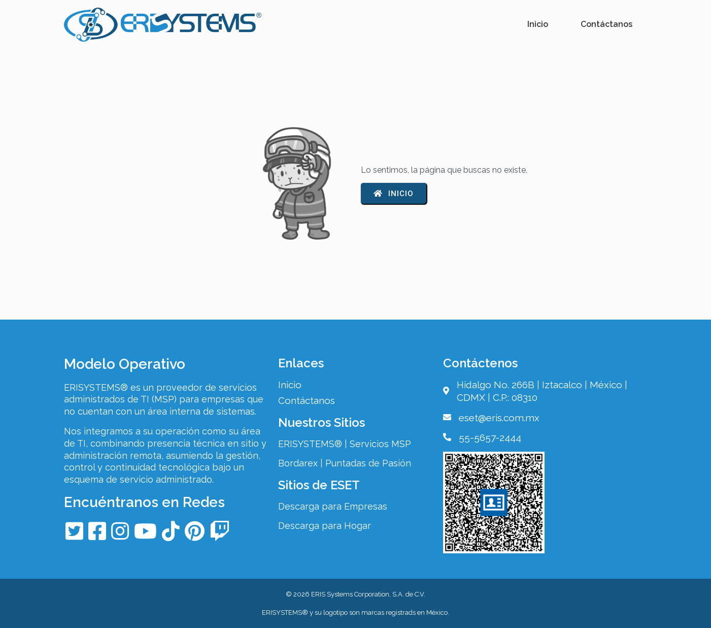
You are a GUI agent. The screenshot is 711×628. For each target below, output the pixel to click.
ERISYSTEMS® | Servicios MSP (344, 443)
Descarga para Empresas (332, 506)
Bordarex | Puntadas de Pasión (344, 463)
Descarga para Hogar (324, 525)
